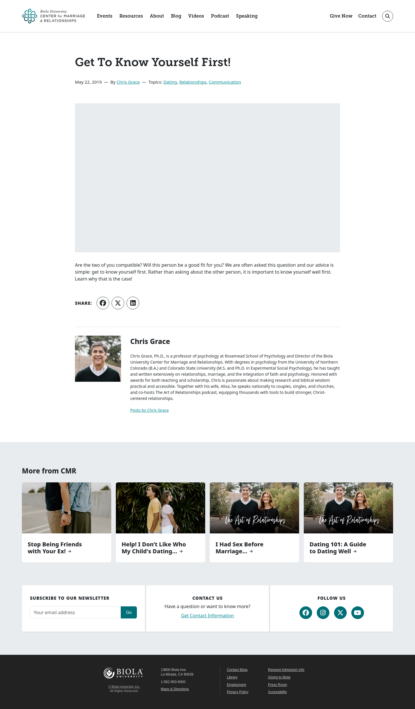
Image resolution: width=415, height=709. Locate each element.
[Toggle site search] (387, 16)
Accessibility (277, 692)
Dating (170, 82)
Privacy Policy (237, 692)
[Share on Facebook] (103, 303)
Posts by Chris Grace (149, 410)
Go (129, 612)
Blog (176, 16)
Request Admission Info (286, 670)
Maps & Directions (175, 689)
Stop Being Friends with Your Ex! (55, 548)
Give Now (341, 16)
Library (232, 677)
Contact (367, 16)
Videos (196, 16)
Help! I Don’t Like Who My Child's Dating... (154, 548)
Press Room (277, 685)
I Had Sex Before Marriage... (239, 548)
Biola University (124, 673)
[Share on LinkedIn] (133, 303)
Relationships (192, 82)
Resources (131, 16)
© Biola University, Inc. (124, 686)
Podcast (220, 16)
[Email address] (75, 612)
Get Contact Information (207, 615)
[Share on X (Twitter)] (118, 303)
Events (104, 16)
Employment (236, 685)
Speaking (247, 16)
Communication (225, 82)
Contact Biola (237, 670)
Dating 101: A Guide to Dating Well (338, 548)
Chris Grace (128, 82)
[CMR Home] (53, 16)
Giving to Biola (279, 677)
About (157, 16)
